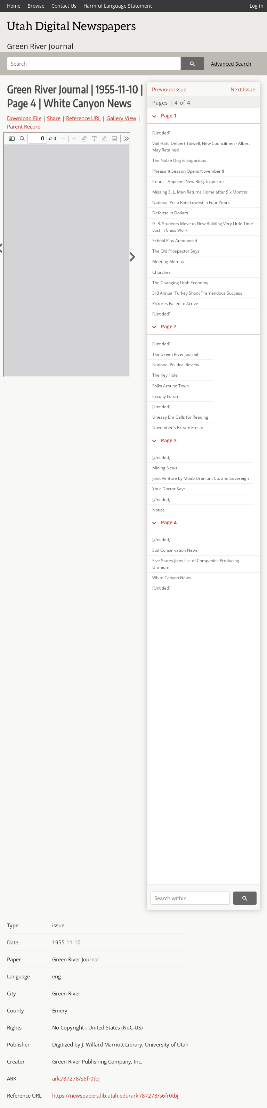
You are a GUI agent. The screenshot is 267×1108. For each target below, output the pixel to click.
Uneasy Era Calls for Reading (180, 417)
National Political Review (175, 365)
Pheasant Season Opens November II (188, 171)
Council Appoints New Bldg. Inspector (188, 181)
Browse (35, 5)
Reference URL (83, 118)
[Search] (94, 63)
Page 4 (169, 522)
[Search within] (190, 898)
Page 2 (169, 326)
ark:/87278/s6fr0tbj (76, 1078)
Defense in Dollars (170, 213)
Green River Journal (40, 46)
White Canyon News (171, 578)
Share (53, 118)
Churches (161, 272)
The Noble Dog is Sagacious (179, 160)
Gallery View (121, 118)
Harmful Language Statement (117, 5)
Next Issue (242, 89)
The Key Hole (165, 375)
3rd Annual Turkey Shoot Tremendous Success (197, 293)
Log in (257, 5)
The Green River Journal (175, 354)
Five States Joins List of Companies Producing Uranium (195, 564)
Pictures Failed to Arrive (175, 303)
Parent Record (24, 126)
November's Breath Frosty (177, 427)
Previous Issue (169, 89)
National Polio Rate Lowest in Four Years (191, 202)
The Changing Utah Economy (180, 283)
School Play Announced (174, 241)
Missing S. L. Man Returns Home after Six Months (199, 192)
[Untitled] (161, 133)
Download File (24, 118)
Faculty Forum (165, 396)
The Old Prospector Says (176, 251)
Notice (158, 510)
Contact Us (63, 5)
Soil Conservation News (175, 550)
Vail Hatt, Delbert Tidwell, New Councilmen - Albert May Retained (201, 146)
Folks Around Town (170, 386)
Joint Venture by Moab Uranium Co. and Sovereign (200, 478)
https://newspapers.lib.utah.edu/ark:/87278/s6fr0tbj (115, 1095)
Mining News (164, 468)
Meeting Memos (168, 261)
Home (14, 5)
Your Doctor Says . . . (172, 489)
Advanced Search (231, 63)
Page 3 (169, 440)
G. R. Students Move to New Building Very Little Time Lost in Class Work (202, 227)
